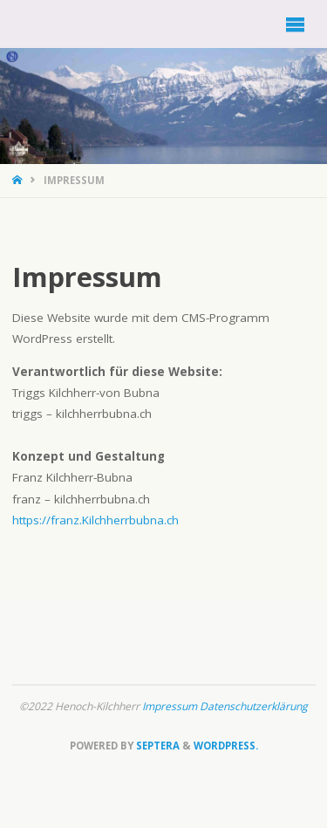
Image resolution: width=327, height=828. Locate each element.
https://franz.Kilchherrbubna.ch (95, 520)
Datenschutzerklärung (254, 706)
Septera (156, 745)
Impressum (171, 706)
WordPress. (226, 745)
